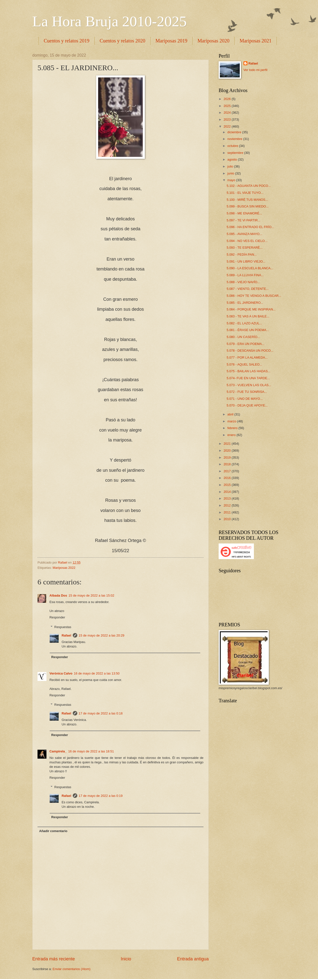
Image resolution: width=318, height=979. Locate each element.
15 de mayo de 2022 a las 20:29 (101, 635)
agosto (232, 159)
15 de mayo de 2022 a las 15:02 (91, 595)
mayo (231, 180)
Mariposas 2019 (171, 40)
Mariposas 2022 (64, 568)
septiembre (235, 153)
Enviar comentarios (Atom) (71, 969)
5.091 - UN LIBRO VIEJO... (246, 261)
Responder (57, 617)
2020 (228, 450)
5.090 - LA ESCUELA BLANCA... (250, 268)
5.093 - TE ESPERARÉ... (244, 247)
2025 (228, 106)
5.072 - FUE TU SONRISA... (247, 392)
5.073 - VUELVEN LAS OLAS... (249, 385)
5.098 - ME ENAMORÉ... (244, 213)
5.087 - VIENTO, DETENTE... (248, 289)
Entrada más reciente (53, 958)
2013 (228, 498)
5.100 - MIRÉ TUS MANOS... (247, 200)
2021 (228, 443)
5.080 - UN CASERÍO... (243, 337)
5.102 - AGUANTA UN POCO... (249, 186)
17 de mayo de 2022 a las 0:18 (101, 713)
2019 (228, 457)
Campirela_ (58, 751)
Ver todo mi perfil (255, 70)
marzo (232, 421)
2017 (228, 471)
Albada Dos (58, 595)
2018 (228, 464)
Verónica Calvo (60, 673)
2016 (228, 478)
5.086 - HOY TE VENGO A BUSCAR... (254, 296)
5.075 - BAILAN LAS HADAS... (248, 371)
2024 (228, 112)
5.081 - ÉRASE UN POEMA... (248, 330)
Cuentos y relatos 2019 (66, 40)
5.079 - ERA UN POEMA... (245, 344)
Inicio (126, 958)
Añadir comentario (53, 831)
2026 (228, 99)
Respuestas (62, 627)
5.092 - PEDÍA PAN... (242, 254)
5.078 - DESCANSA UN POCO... (250, 350)
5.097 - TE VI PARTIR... (243, 220)
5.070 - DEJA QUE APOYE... (247, 405)
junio (231, 173)
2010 (228, 519)
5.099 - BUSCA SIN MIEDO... (248, 206)
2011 (228, 512)
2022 (228, 126)
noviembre (235, 139)
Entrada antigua (193, 958)
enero (232, 435)
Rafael (66, 635)
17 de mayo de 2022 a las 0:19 (101, 796)
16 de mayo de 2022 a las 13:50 (96, 673)
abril (230, 414)
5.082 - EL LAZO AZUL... (244, 323)
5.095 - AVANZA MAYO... (244, 234)
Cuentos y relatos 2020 (122, 40)
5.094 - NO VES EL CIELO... (247, 241)
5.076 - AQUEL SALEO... (244, 364)
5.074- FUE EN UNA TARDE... (248, 378)
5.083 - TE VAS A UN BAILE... (248, 316)
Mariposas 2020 (213, 40)
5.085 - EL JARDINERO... (245, 302)
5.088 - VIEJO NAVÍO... (243, 282)
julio (230, 166)
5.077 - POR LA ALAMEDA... (247, 357)
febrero (232, 428)
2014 (228, 492)
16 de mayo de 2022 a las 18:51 (91, 751)
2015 (228, 485)
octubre (233, 146)
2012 (228, 505)
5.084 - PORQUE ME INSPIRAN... (251, 309)
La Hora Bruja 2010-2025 (109, 21)
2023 (228, 119)
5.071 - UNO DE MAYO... (245, 399)
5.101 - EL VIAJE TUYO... (245, 193)
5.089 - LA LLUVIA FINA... (245, 275)
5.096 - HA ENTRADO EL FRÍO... (250, 227)
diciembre (234, 132)
